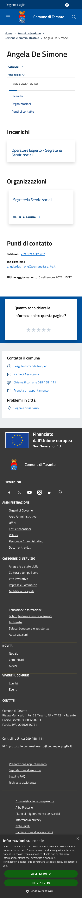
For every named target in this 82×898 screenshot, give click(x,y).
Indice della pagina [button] (25, 84)
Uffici (12, 522)
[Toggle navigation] (7, 16)
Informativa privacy (28, 819)
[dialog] (41, 866)
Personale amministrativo (22, 38)
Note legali (23, 826)
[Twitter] (19, 492)
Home (8, 33)
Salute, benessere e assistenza (29, 628)
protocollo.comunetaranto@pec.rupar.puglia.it (40, 746)
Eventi (13, 689)
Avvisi (13, 666)
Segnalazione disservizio (25, 770)
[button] (41, 891)
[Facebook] (9, 492)
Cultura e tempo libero (23, 572)
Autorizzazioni (18, 634)
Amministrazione (29, 33)
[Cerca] (74, 17)
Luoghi (13, 683)
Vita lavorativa (18, 578)
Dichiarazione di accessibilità (34, 832)
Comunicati (16, 659)
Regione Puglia (15, 4)
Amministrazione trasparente (35, 801)
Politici (13, 535)
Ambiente (15, 622)
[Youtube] (29, 492)
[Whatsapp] (60, 492)
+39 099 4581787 (33, 254)
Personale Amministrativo (26, 541)
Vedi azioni (17, 75)
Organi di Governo (21, 510)
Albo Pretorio (24, 807)
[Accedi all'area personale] (67, 4)
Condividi (16, 67)
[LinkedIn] (50, 492)
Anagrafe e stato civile (23, 566)
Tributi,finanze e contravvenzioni (30, 616)
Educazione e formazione (25, 609)
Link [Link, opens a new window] (5, 865)
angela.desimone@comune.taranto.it (31, 266)
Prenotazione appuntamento (28, 764)
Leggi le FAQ (17, 776)
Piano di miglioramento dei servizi (38, 813)
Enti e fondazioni (20, 529)
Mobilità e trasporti (21, 591)
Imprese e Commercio (23, 585)
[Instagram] (39, 492)
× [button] (77, 838)
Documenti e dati (20, 547)
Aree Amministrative (22, 516)
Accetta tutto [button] (41, 873)
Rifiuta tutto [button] (41, 882)
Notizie (13, 653)
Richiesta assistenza (22, 782)
